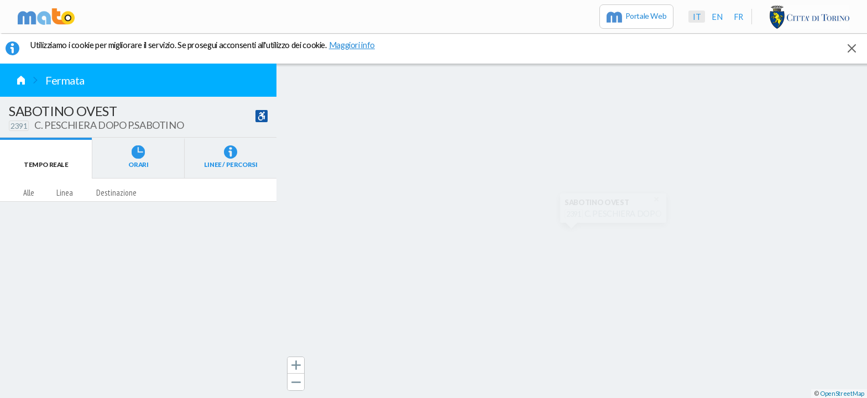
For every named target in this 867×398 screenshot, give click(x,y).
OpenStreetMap (842, 393)
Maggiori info (358, 45)
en (717, 17)
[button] (296, 365)
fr (738, 17)
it (697, 17)
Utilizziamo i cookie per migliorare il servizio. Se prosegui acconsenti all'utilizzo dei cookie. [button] (209, 45)
